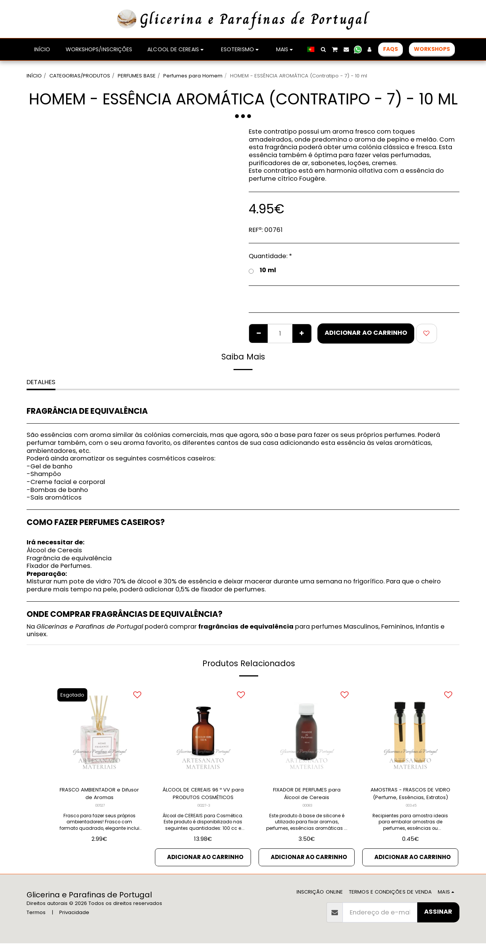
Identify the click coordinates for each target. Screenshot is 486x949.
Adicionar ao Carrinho (366, 332)
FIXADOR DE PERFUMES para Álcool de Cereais (306, 795)
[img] (307, 732)
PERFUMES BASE (137, 75)
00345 (411, 809)
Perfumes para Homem (192, 75)
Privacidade (74, 918)
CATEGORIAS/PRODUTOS (79, 75)
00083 (307, 809)
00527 (100, 809)
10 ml (262, 270)
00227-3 (204, 809)
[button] (323, 49)
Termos (36, 918)
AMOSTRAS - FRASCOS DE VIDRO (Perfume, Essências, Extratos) (410, 795)
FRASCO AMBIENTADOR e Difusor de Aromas (99, 795)
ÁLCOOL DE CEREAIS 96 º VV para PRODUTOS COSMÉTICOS (203, 795)
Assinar (438, 917)
